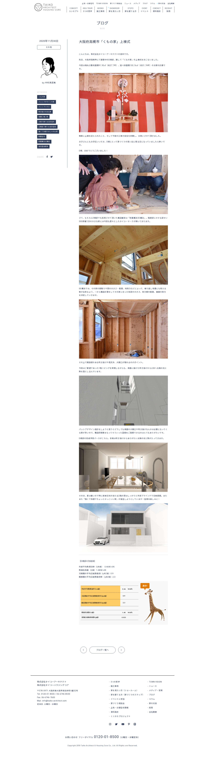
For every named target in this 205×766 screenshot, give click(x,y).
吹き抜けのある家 (45, 112)
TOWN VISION (102, 3)
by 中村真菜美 (49, 83)
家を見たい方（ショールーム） (124, 690)
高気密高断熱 (43, 146)
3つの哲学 (115, 682)
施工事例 (115, 686)
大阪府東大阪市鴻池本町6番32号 (63, 691)
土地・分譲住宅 (88, 3)
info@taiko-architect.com (54, 701)
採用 (151, 708)
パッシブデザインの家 (46, 102)
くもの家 (42, 97)
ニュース (127, 3)
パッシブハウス (44, 107)
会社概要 (171, 3)
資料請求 (115, 712)
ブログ (145, 3)
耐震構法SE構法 (44, 141)
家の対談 (161, 3)
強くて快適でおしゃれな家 (48, 131)
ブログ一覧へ (102, 650)
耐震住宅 (42, 136)
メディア (136, 3)
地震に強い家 (43, 117)
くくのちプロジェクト (120, 716)
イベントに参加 (118, 699)
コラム (152, 3)
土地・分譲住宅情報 (120, 708)
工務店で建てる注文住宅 (47, 127)
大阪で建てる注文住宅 (46, 122)
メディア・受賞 (156, 690)
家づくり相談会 (116, 3)
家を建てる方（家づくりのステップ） (127, 695)
